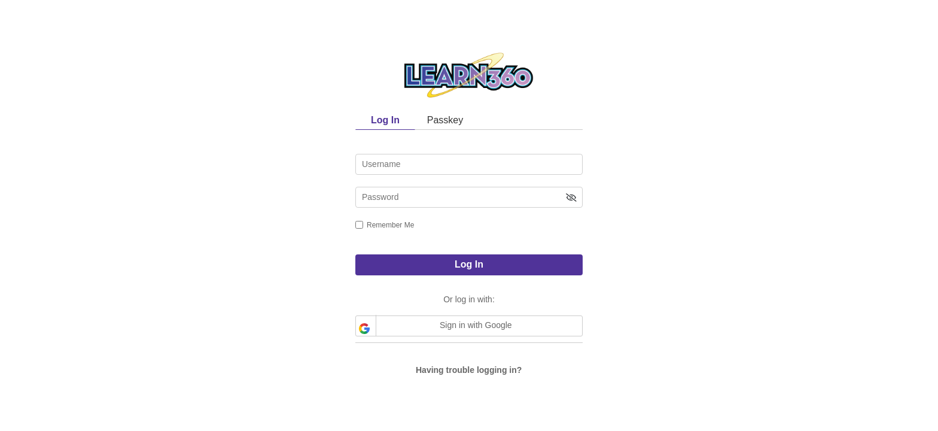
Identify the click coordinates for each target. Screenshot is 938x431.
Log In (469, 264)
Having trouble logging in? (469, 370)
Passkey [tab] (445, 120)
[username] (469, 164)
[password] (469, 197)
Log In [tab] (385, 120)
